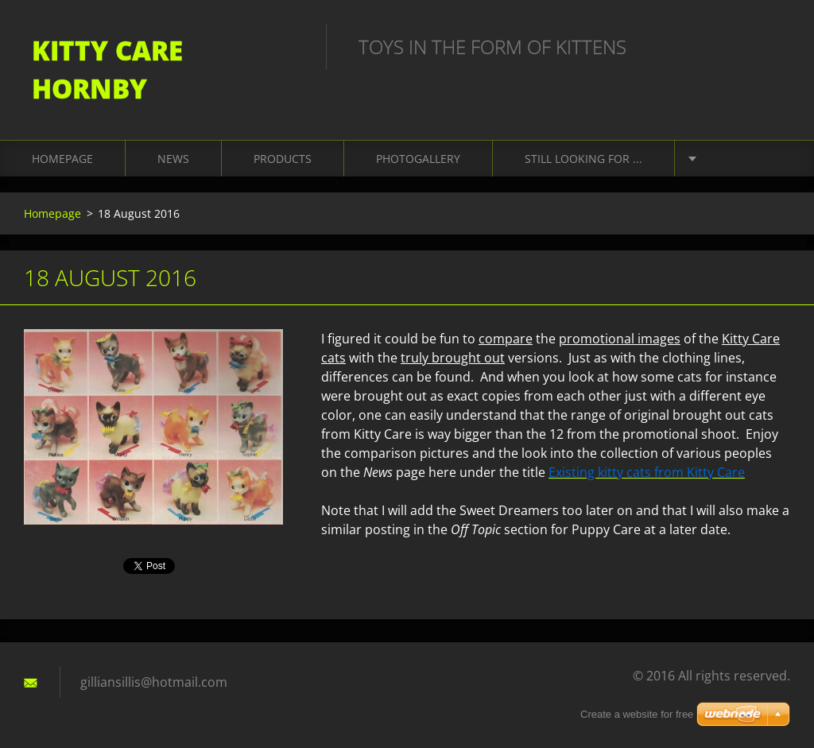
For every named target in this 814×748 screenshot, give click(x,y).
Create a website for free (636, 714)
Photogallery (418, 158)
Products (283, 158)
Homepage (62, 158)
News (173, 158)
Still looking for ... (583, 158)
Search (772, 46)
